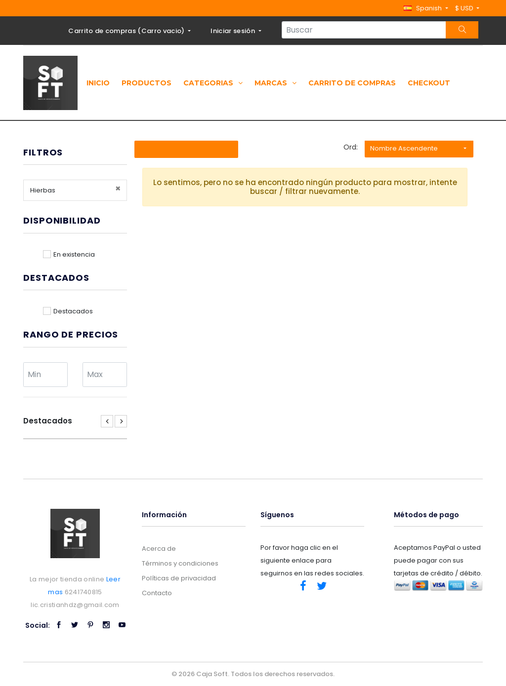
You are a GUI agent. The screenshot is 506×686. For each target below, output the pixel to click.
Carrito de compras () (127, 31)
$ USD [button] (465, 8)
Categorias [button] (213, 82)
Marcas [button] (275, 82)
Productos (146, 82)
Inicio (98, 82)
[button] (425, 8)
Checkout (429, 82)
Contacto (157, 593)
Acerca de (159, 548)
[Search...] (364, 29)
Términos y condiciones (180, 563)
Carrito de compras (352, 82)
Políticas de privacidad (179, 578)
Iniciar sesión (233, 31)
